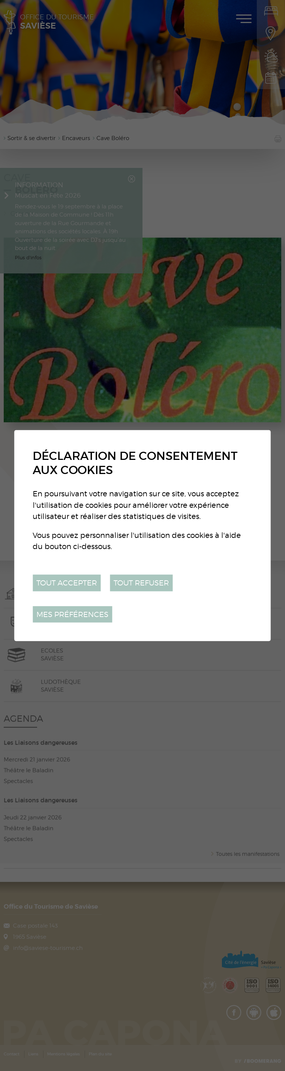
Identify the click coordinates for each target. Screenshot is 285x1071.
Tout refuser (141, 582)
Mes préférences (72, 614)
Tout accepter (66, 582)
